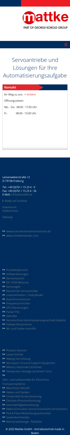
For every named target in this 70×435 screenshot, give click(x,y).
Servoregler (13, 286)
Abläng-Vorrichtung (18, 359)
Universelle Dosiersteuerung (23, 396)
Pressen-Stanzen (16, 350)
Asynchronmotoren (18, 299)
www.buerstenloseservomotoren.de (28, 231)
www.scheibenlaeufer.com (22, 235)
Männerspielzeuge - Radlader (24, 421)
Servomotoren (15, 278)
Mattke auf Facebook (16, 201)
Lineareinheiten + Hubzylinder (24, 295)
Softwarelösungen (17, 274)
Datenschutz (10, 211)
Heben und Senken (18, 392)
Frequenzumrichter (18, 303)
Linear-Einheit (14, 354)
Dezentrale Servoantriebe (22, 291)
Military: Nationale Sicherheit (24, 367)
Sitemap (7, 217)
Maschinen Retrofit (18, 388)
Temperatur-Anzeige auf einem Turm (29, 371)
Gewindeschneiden (18, 417)
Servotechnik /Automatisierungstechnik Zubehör (36, 320)
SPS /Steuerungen (17, 307)
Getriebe (11, 316)
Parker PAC (13, 312)
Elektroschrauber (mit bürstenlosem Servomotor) (36, 409)
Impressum (9, 207)
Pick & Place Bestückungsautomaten (28, 413)
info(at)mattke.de (21, 194)
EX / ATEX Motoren (17, 282)
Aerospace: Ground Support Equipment (30, 363)
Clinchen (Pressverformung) (23, 400)
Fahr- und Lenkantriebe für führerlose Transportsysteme (25, 382)
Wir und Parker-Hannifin (21, 328)
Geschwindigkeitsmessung (22, 405)
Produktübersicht (17, 270)
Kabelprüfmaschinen (19, 324)
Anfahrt (31, 94)
